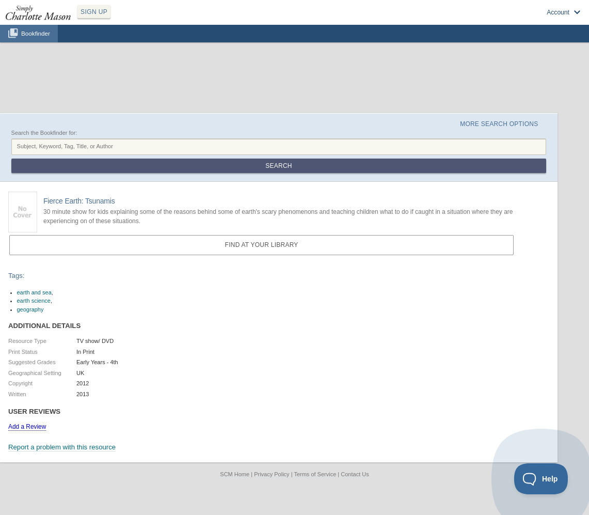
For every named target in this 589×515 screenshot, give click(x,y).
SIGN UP (94, 11)
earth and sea (34, 292)
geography (30, 309)
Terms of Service (315, 474)
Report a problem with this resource (62, 447)
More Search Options (499, 124)
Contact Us (355, 474)
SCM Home (234, 474)
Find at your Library (261, 244)
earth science (34, 301)
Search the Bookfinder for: (44, 133)
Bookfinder (35, 33)
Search (278, 165)
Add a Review (27, 426)
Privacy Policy (271, 474)
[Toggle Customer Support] (541, 478)
